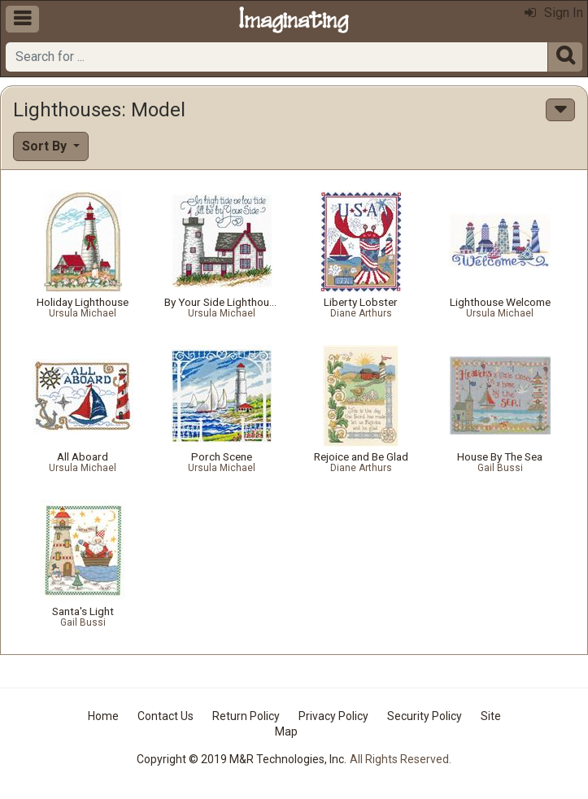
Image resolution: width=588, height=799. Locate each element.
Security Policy (424, 716)
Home (103, 716)
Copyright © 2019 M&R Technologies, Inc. (241, 759)
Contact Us (165, 716)
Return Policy (246, 716)
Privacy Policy (333, 716)
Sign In (554, 12)
